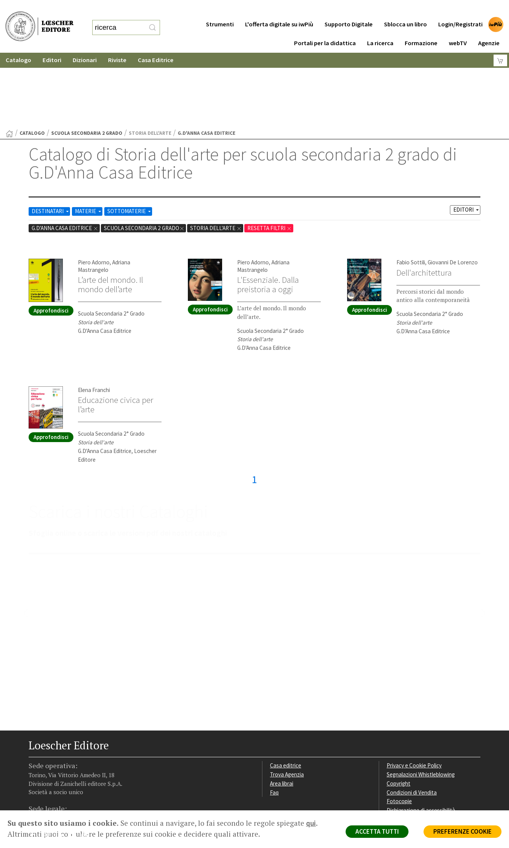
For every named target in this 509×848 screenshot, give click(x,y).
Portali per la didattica (325, 28)
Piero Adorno (94, 188)
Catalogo (18, 45)
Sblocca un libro (405, 9)
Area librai (281, 710)
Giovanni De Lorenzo (453, 188)
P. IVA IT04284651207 (54, 793)
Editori (52, 45)
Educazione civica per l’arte (115, 331)
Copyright (398, 710)
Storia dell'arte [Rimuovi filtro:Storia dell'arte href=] (216, 154)
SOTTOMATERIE (129, 137)
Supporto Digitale (349, 9)
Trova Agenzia (287, 701)
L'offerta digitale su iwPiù (279, 9)
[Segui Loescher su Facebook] (35, 763)
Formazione (421, 28)
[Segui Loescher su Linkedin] (61, 763)
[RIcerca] (152, 19)
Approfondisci (51, 237)
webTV (458, 28)
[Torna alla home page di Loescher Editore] (39, 19)
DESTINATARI (51, 137)
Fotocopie (399, 727)
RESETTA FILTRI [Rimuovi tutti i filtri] (269, 154)
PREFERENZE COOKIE (462, 831)
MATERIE (88, 137)
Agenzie (489, 28)
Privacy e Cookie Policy (414, 691)
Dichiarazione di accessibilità (421, 736)
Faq (274, 719)
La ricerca (380, 28)
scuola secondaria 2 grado (86, 59)
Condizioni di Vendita (412, 719)
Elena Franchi (94, 316)
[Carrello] (500, 45)
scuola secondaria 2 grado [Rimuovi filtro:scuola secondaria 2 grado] (144, 154)
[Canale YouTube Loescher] (74, 763)
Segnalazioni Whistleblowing (421, 701)
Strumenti (220, 9)
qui (311, 823)
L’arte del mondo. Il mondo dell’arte (110, 211)
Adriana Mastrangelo (104, 192)
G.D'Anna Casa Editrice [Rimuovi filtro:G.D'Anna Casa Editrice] (65, 154)
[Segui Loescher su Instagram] (48, 763)
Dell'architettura (424, 199)
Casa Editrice (156, 45)
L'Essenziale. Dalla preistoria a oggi (268, 211)
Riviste (117, 45)
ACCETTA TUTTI (377, 831)
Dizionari (85, 45)
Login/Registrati (460, 9)
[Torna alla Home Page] (9, 60)
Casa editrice (285, 691)
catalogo (32, 59)
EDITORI (466, 136)
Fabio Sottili (410, 188)
